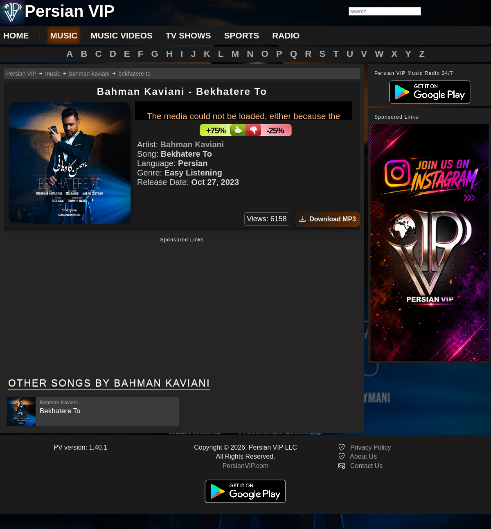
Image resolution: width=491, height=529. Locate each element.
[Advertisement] (182, 308)
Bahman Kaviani (192, 144)
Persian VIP (21, 73)
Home (16, 35)
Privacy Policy (370, 447)
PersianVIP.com (246, 465)
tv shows (188, 35)
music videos (121, 35)
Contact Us (366, 465)
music (63, 35)
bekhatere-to (134, 73)
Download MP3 (327, 219)
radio (286, 35)
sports (241, 35)
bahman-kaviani (89, 73)
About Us (363, 456)
